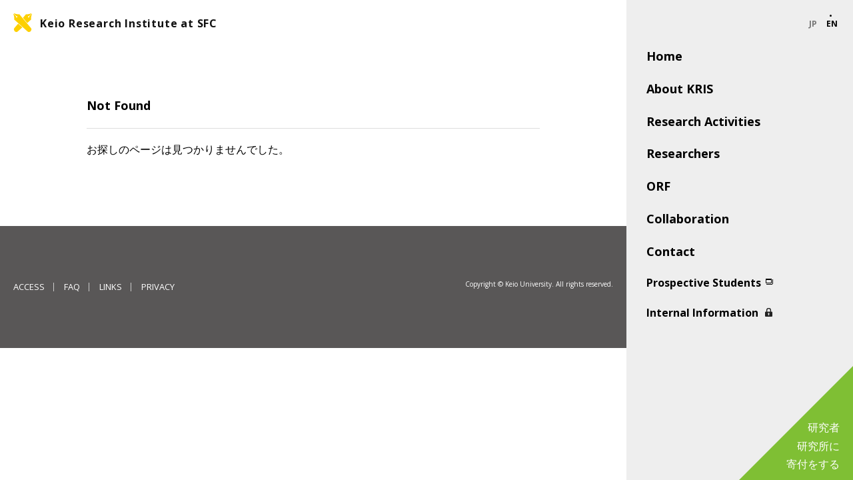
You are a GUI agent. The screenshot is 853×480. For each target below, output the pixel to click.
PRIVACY (158, 287)
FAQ (72, 287)
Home (664, 56)
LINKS (110, 287)
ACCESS (29, 287)
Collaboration (687, 219)
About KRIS (679, 89)
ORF (658, 186)
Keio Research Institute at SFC (128, 23)
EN (832, 24)
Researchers (683, 153)
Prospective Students (703, 282)
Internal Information (702, 312)
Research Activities (703, 121)
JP (813, 24)
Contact (670, 251)
